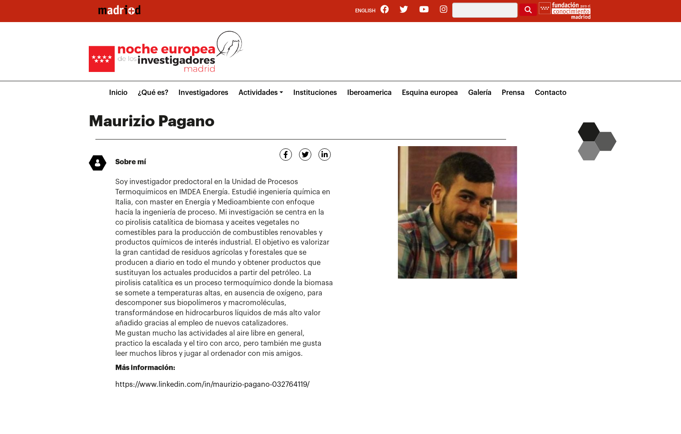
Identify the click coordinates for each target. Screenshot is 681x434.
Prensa (513, 92)
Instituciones (315, 92)
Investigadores (203, 92)
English (365, 10)
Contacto (551, 92)
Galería (480, 92)
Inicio (118, 92)
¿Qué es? (153, 92)
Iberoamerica (369, 92)
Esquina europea (430, 92)
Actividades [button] (258, 92)
